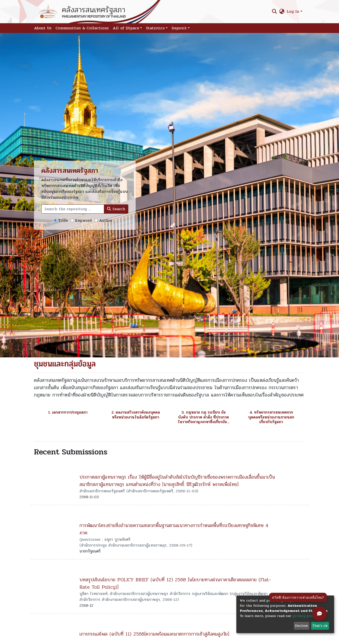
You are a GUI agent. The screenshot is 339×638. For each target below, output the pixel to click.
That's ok (320, 625)
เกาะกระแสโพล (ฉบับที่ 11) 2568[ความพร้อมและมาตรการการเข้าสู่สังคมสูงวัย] (154, 634)
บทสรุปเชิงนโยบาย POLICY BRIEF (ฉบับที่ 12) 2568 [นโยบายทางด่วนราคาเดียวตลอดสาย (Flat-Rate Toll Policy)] (175, 583)
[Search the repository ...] (72, 209)
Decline (301, 625)
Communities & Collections (82, 28)
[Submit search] (274, 11)
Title (63, 220)
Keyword (83, 220)
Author (106, 220)
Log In (293, 11)
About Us (43, 28)
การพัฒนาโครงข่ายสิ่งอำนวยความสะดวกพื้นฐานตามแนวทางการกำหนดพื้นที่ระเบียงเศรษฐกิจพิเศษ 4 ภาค (173, 529)
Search (116, 209)
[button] (282, 11)
